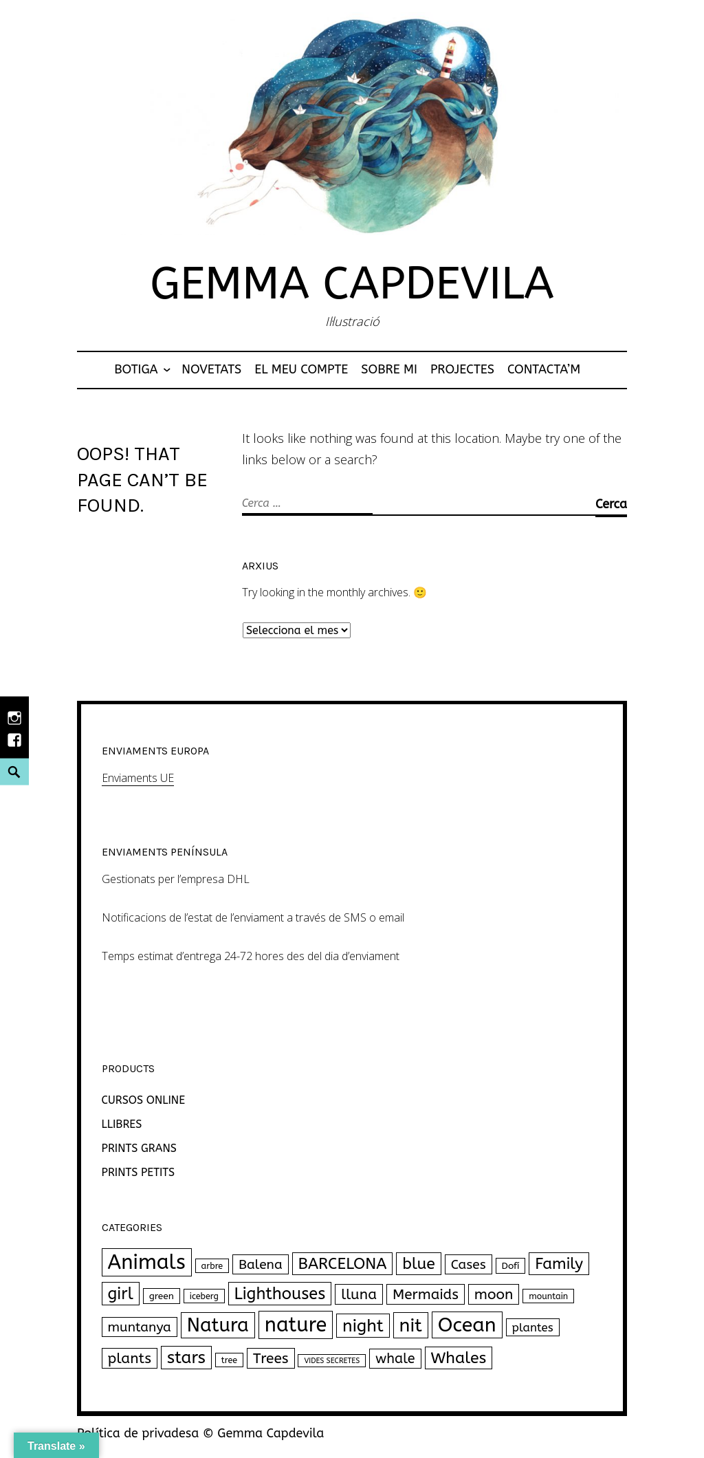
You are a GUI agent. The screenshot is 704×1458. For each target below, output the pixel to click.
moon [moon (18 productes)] (494, 1294)
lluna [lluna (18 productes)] (359, 1294)
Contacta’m (543, 369)
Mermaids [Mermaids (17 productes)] (426, 1294)
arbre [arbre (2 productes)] (212, 1266)
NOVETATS (211, 369)
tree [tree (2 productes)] (229, 1360)
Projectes (462, 369)
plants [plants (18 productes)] (129, 1358)
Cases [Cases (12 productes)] (468, 1264)
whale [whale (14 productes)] (395, 1359)
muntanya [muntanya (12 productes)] (139, 1327)
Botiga (135, 369)
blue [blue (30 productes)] (418, 1263)
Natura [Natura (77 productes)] (218, 1325)
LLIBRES (122, 1124)
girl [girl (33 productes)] (120, 1293)
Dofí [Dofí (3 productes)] (511, 1266)
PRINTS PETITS (138, 1172)
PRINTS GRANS (139, 1148)
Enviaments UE (138, 777)
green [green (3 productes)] (161, 1296)
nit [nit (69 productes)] (410, 1325)
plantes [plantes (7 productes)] (532, 1327)
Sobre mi (389, 369)
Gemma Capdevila (352, 283)
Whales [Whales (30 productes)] (459, 1358)
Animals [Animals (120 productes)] (147, 1262)
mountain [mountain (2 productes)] (548, 1296)
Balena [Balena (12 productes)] (261, 1264)
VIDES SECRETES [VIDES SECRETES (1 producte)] (332, 1360)
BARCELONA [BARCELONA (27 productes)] (342, 1263)
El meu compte (301, 369)
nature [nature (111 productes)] (296, 1325)
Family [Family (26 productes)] (559, 1263)
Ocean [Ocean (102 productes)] (467, 1325)
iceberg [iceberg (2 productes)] (204, 1296)
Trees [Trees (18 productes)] (271, 1358)
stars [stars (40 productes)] (186, 1357)
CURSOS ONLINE (143, 1100)
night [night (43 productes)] (363, 1326)
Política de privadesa (138, 1433)
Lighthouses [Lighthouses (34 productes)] (280, 1293)
